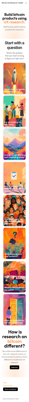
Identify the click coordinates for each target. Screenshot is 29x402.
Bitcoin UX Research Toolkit (12, 3)
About (5, 382)
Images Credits (7, 385)
